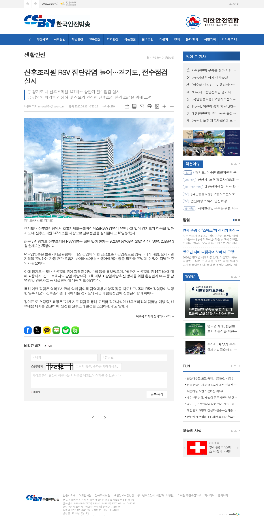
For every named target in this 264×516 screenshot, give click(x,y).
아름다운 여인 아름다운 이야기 (206, 391)
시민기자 (210, 39)
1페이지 (233, 220)
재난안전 (77, 39)
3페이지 (239, 220)
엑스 (37, 330)
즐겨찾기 (35, 4)
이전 (92, 417)
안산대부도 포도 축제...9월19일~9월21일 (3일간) (212, 378)
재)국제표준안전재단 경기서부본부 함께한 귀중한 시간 (214, 92)
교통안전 (95, 39)
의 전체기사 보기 (153, 316)
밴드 (75, 330)
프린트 (149, 106)
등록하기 (156, 394)
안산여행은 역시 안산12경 (210, 78)
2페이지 (236, 220)
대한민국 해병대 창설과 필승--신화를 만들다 (212, 410)
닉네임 (36, 357)
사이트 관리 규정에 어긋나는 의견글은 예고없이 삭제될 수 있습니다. (77, 375)
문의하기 (223, 495)
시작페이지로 (28, 4)
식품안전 (130, 39)
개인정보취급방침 (124, 495)
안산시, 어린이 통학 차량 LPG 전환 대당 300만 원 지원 (214, 106)
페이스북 (28, 330)
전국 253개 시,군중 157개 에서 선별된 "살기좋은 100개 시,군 (212, 385)
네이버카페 (66, 330)
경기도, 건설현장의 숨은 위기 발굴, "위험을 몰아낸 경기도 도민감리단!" (212, 404)
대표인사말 (85, 495)
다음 (104, 417)
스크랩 (157, 106)
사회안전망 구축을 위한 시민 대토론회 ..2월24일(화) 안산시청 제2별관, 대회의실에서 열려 (214, 70)
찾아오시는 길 (102, 495)
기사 (196, 56)
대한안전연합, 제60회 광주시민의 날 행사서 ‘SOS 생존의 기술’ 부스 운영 (212, 397)
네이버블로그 (56, 330)
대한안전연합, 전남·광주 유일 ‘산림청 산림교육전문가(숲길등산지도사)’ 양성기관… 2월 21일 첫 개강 (214, 113)
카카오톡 (47, 330)
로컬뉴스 (156, 57)
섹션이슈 (192, 163)
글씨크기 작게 (172, 106)
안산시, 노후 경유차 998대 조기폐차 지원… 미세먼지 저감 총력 (214, 120)
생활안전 (169, 57)
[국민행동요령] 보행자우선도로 (214, 99)
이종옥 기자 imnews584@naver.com (44, 106)
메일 (142, 106)
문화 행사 (192, 39)
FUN (186, 366)
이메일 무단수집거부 (189, 495)
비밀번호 (108, 357)
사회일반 (60, 39)
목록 (134, 106)
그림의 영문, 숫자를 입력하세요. (97, 366)
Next (238, 448)
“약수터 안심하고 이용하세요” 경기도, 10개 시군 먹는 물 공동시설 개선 (214, 85)
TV (28, 39)
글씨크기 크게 (164, 106)
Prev (185, 448)
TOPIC (190, 276)
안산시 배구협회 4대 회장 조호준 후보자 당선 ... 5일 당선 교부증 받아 (212, 417)
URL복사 (127, 106)
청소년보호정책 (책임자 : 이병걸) (155, 495)
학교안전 (112, 39)
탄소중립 (147, 39)
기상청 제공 (71, 5)
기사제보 (227, 39)
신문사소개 (69, 495)
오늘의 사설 (192, 430)
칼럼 (186, 220)
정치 (177, 39)
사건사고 (42, 39)
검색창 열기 (235, 39)
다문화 (163, 39)
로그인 (232, 3)
